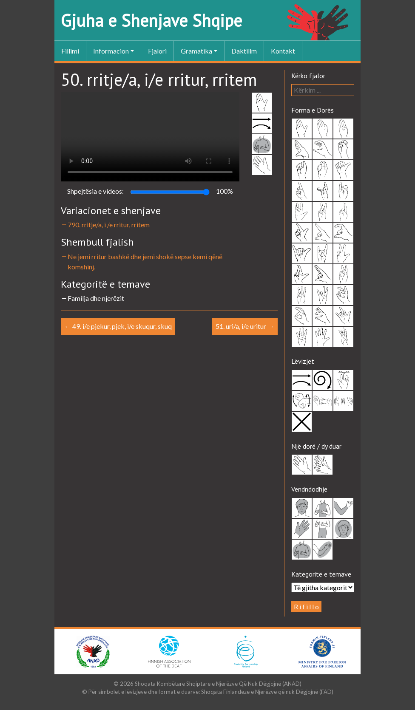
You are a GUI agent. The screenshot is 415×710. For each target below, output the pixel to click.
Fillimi (70, 51)
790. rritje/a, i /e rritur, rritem (105, 225)
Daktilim (244, 51)
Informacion (111, 51)
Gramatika (196, 51)
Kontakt (283, 51)
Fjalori (157, 51)
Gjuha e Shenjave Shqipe (151, 20)
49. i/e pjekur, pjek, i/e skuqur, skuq (118, 326)
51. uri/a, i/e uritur (245, 326)
